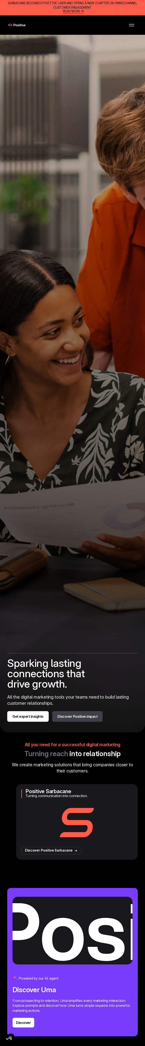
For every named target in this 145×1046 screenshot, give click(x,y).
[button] (131, 25)
